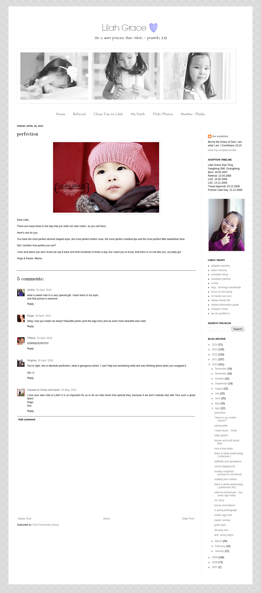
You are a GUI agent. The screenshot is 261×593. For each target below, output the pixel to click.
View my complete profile (222, 150)
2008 (215, 562)
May (217, 403)
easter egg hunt (223, 515)
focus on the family (221, 291)
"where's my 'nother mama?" (225, 419)
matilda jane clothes (225, 479)
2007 (215, 567)
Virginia (31, 360)
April (218, 408)
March (219, 541)
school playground (224, 466)
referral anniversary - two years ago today (228, 494)
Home (60, 114)
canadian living (219, 274)
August (219, 388)
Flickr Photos (163, 114)
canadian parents (221, 278)
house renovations (224, 505)
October (220, 378)
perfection (220, 412)
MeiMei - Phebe (193, 114)
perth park (220, 525)
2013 (215, 349)
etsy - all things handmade (226, 287)
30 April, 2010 (44, 289)
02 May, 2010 (68, 389)
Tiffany (31, 338)
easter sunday (222, 520)
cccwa (214, 283)
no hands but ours (221, 296)
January (220, 551)
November (221, 373)
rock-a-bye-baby (223, 448)
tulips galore (221, 435)
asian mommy (219, 270)
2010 (215, 364)
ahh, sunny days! (224, 534)
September (221, 383)
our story (219, 500)
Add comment (26, 419)
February (220, 546)
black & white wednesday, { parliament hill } (228, 486)
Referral (79, 114)
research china (219, 309)
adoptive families (220, 265)
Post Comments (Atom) (45, 524)
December (221, 368)
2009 (215, 557)
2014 (215, 344)
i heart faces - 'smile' (225, 430)
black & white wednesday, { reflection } (228, 455)
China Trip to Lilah (108, 114)
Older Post (188, 518)
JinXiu (31, 289)
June (218, 398)
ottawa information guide (225, 304)
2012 (215, 354)
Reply (30, 303)
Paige (30, 315)
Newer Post (24, 518)
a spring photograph (225, 510)
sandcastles (221, 425)
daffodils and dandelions (228, 461)
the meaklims (220, 136)
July (217, 393)
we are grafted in (220, 313)
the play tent (221, 530)
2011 (215, 359)
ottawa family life (220, 300)
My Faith (138, 114)
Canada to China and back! (43, 389)
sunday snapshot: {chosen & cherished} (227, 473)
